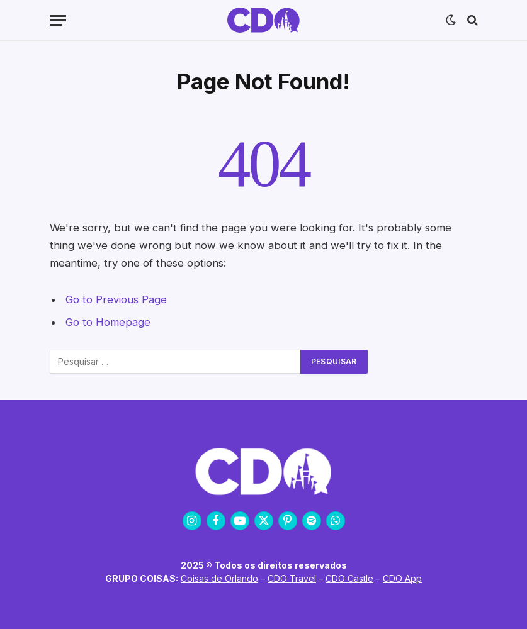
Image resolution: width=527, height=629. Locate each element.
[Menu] (58, 20)
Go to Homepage (107, 322)
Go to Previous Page (116, 299)
